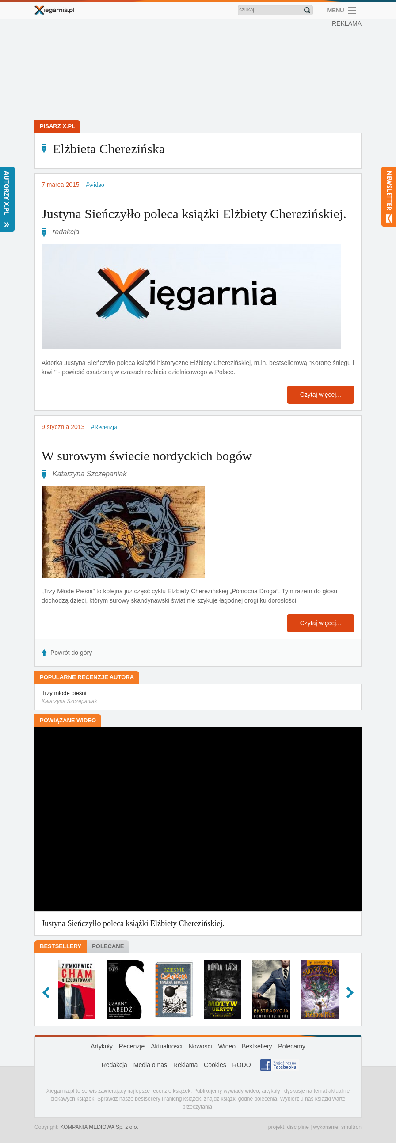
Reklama (185, 1064)
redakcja (66, 231)
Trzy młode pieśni (198, 698)
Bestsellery (60, 946)
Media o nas (150, 1064)
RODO (241, 1064)
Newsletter (388, 197)
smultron (351, 1127)
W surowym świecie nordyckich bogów (147, 455)
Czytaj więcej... (320, 394)
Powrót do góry (71, 652)
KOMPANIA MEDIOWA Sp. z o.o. (99, 1127)
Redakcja (114, 1064)
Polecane (108, 946)
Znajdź (307, 10)
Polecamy (291, 1046)
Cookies (215, 1064)
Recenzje (132, 1046)
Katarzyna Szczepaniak (89, 474)
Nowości (200, 1046)
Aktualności (167, 1046)
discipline (297, 1127)
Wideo (227, 1046)
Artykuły (102, 1046)
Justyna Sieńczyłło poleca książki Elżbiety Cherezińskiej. (194, 213)
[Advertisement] (200, 71)
